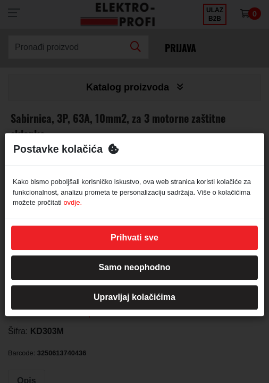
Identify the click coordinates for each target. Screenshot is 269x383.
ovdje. (72, 202)
